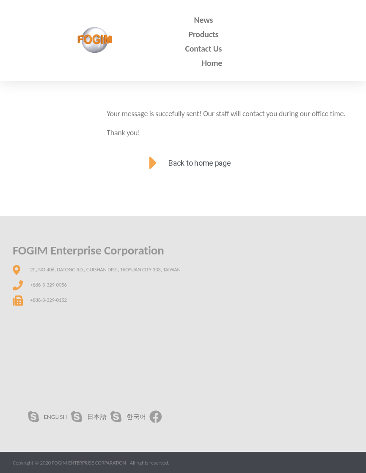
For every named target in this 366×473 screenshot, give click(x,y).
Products (203, 34)
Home (212, 63)
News (203, 20)
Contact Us (203, 49)
